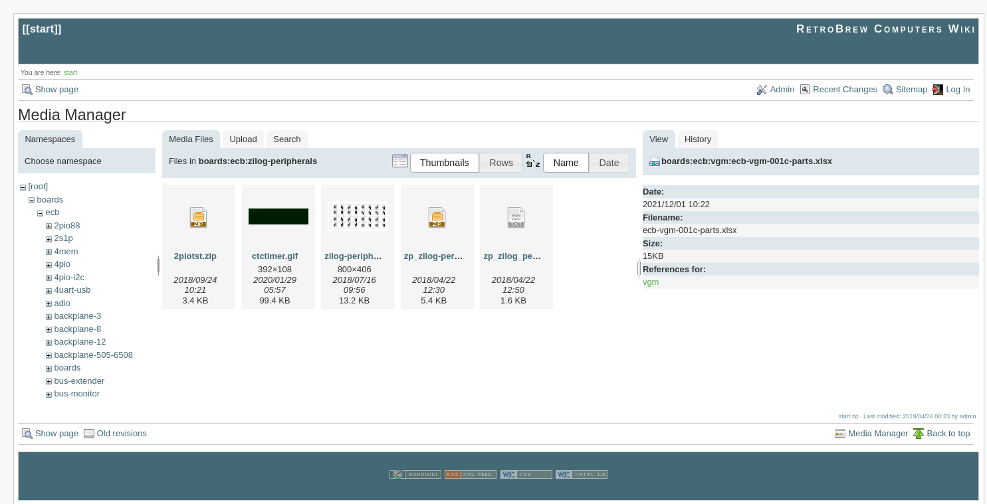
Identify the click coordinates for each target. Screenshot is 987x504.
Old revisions (122, 432)
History (698, 139)
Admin (782, 89)
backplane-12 (80, 342)
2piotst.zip (195, 256)
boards (50, 200)
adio (62, 303)
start (42, 29)
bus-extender (79, 381)
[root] (38, 186)
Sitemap (912, 89)
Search (286, 139)
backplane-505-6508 (93, 355)
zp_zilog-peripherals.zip (453, 256)
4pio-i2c (69, 277)
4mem (66, 251)
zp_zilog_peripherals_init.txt (541, 256)
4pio (62, 264)
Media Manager (878, 432)
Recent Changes (845, 89)
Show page (56, 89)
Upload (243, 139)
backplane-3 (77, 316)
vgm (651, 282)
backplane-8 (77, 329)
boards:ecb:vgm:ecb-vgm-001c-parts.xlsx (746, 161)
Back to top (948, 432)
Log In (958, 89)
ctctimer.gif (275, 256)
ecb (52, 212)
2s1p (63, 238)
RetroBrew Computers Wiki (886, 29)
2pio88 (67, 225)
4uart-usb (72, 290)
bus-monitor (77, 393)
